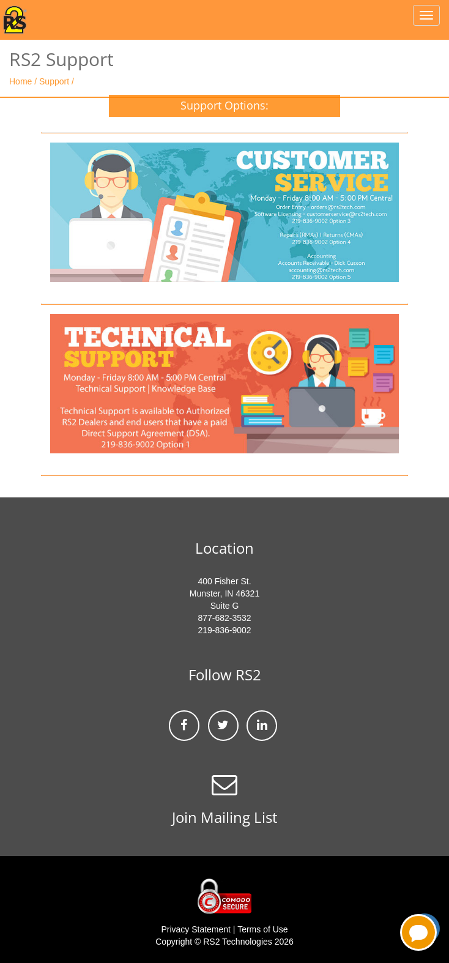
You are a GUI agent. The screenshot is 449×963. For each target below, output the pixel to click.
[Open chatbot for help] (418, 932)
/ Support (51, 81)
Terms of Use (262, 929)
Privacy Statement (196, 929)
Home (21, 81)
